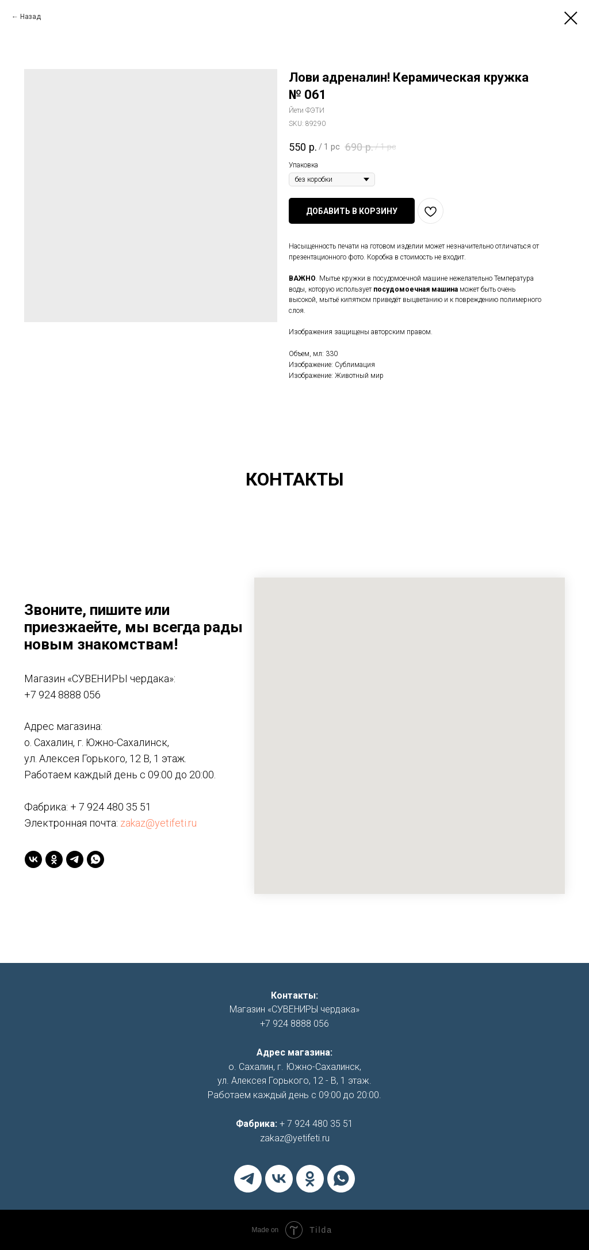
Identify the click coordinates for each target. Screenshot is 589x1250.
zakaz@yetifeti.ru (158, 823)
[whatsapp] (95, 859)
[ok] (54, 859)
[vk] (33, 859)
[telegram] (74, 859)
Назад (30, 17)
